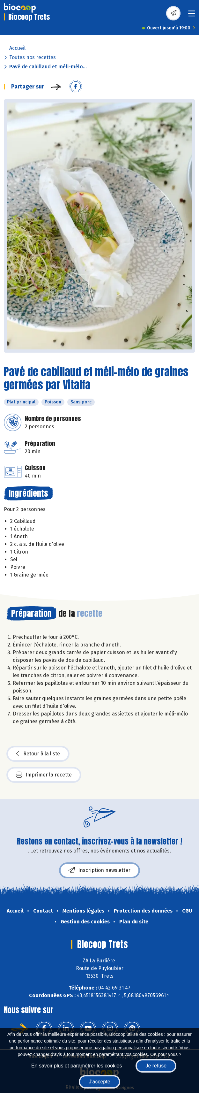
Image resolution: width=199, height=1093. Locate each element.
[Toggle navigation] (191, 15)
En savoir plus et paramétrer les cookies (76, 1065)
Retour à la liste (38, 754)
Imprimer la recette (44, 775)
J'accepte (99, 1081)
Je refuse (155, 1065)
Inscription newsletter (99, 870)
